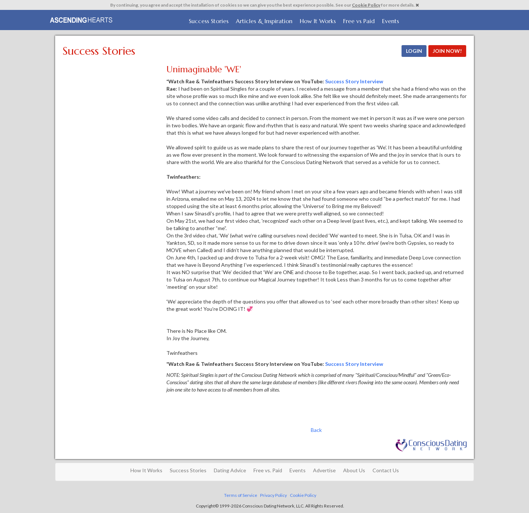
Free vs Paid (359, 21)
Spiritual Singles (82, 19)
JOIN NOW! (447, 51)
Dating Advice (230, 470)
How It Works (318, 21)
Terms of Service (240, 495)
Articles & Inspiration (264, 21)
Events (390, 21)
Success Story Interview (354, 81)
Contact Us (386, 470)
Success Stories (208, 21)
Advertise (324, 470)
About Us (354, 470)
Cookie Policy (366, 5)
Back (316, 430)
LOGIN (414, 51)
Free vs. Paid (267, 470)
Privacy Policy (273, 495)
